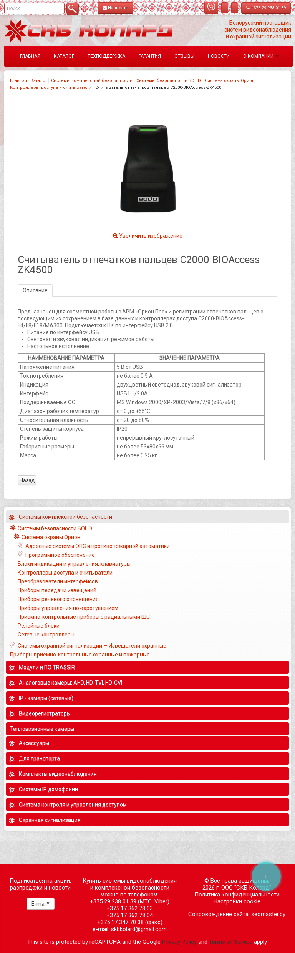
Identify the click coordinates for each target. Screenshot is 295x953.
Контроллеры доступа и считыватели (50, 87)
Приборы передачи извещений (57, 590)
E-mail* (40, 904)
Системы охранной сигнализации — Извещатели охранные (92, 646)
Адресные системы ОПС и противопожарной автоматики (97, 546)
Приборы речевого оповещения (58, 599)
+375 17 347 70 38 (120, 922)
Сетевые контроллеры (46, 634)
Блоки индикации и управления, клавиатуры (74, 564)
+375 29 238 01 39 (266, 7)
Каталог (39, 80)
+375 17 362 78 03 (129, 908)
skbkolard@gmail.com (139, 929)
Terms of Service (230, 941)
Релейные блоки (39, 626)
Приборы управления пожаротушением (68, 608)
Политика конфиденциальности (237, 894)
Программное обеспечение (60, 555)
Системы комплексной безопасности (92, 80)
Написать (115, 7)
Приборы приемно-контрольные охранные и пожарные (80, 654)
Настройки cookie (237, 901)
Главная (18, 80)
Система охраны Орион (230, 80)
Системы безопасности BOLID (168, 80)
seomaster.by (268, 914)
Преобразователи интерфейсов (58, 581)
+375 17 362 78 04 (129, 915)
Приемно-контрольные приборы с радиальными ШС (84, 617)
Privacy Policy (179, 941)
